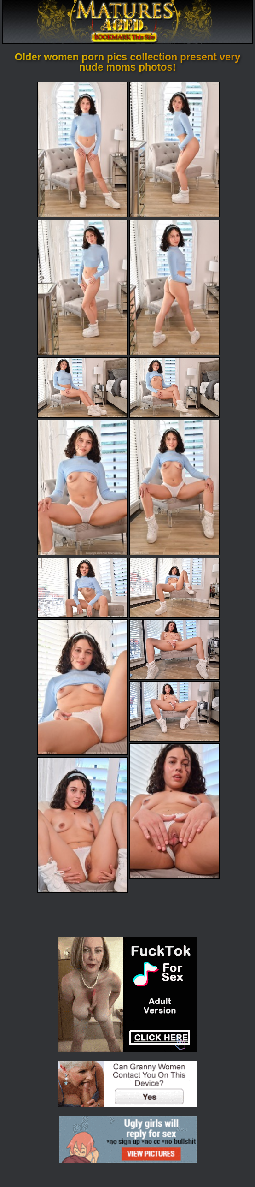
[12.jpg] (174, 649)
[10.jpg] (174, 588)
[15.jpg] (82, 825)
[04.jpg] (174, 287)
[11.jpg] (82, 687)
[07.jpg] (82, 487)
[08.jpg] (174, 487)
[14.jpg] (174, 811)
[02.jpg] (174, 149)
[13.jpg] (174, 711)
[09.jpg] (82, 588)
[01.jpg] (82, 149)
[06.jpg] (174, 387)
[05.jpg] (82, 387)
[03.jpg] (82, 287)
